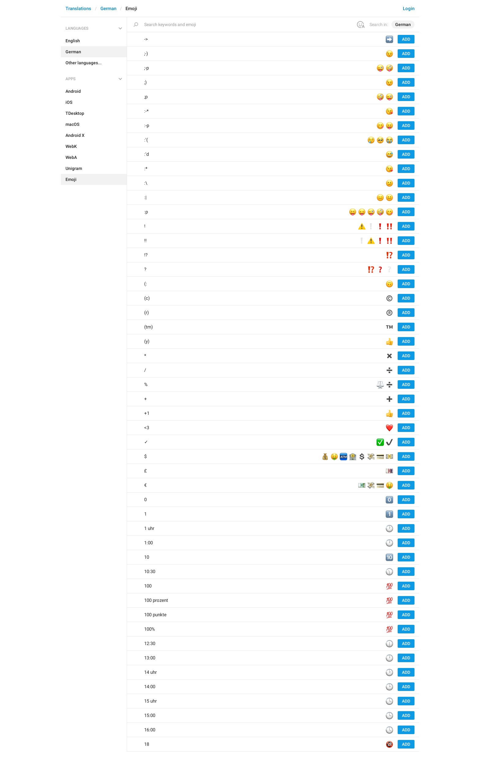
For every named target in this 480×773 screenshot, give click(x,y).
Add (406, 39)
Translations (78, 8)
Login (408, 8)
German (108, 8)
